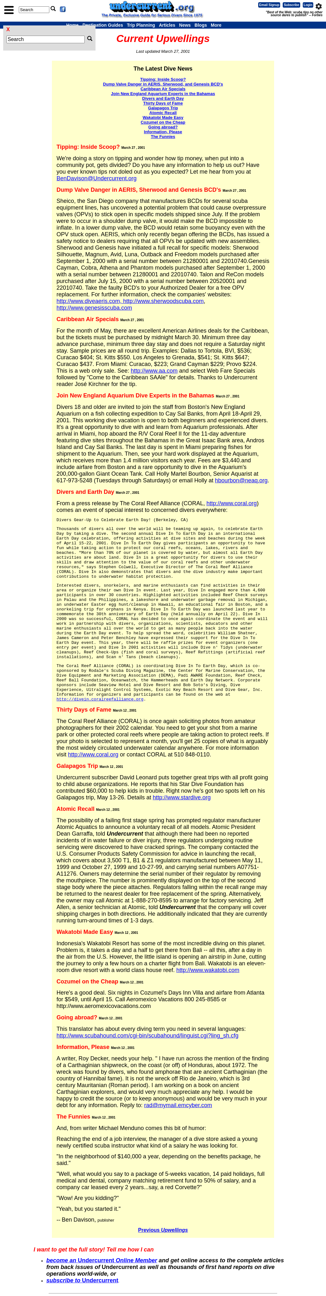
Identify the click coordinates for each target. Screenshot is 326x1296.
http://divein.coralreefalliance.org (100, 699)
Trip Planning (141, 25)
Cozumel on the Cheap (163, 122)
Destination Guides (102, 25)
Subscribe (291, 5)
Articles (167, 25)
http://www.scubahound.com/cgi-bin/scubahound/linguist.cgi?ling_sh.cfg (147, 1035)
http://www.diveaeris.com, (90, 301)
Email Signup (269, 5)
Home (72, 25)
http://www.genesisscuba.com (94, 308)
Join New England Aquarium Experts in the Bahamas (163, 93)
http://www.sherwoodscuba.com (163, 301)
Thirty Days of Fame (163, 103)
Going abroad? (163, 127)
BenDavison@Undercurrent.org (97, 178)
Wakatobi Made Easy (163, 117)
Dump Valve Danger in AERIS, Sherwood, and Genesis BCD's (163, 84)
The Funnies (163, 136)
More (216, 25)
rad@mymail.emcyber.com (178, 1105)
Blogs (201, 25)
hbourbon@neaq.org (241, 480)
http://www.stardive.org (182, 797)
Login (308, 5)
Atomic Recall (163, 112)
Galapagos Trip (163, 108)
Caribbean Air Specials (162, 88)
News (185, 25)
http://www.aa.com (154, 371)
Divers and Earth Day (163, 98)
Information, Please (163, 131)
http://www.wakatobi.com (207, 970)
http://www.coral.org (231, 503)
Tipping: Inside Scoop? (163, 79)
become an (62, 1260)
